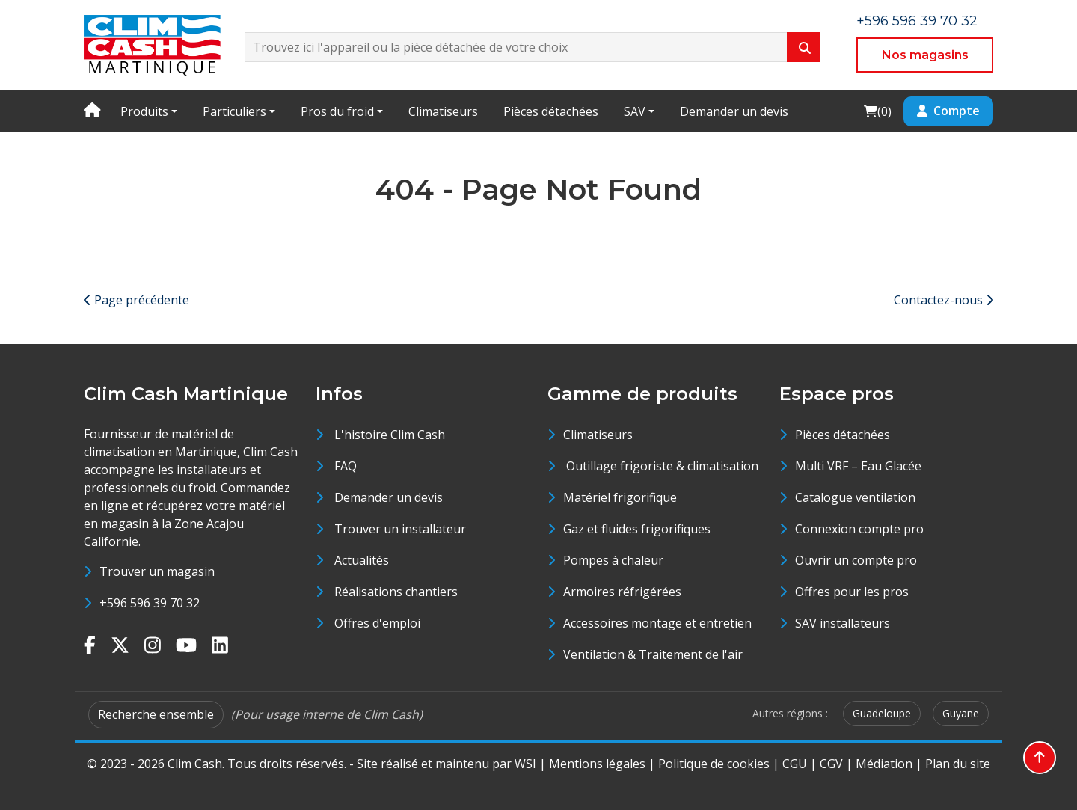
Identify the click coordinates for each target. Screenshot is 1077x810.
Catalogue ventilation (855, 497)
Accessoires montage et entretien (657, 623)
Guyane (960, 713)
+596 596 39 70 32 (917, 21)
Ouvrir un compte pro (856, 560)
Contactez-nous (943, 300)
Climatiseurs (443, 111)
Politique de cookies (714, 763)
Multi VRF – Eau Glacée (858, 466)
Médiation (884, 763)
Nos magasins (925, 55)
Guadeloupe (882, 713)
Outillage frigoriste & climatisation (660, 466)
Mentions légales (597, 763)
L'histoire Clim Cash (389, 434)
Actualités (361, 560)
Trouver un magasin (157, 571)
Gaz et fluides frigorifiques (637, 529)
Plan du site (957, 763)
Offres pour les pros (852, 591)
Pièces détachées (550, 111)
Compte (948, 110)
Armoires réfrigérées (622, 591)
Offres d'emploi (377, 623)
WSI (525, 763)
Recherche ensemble (156, 714)
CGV (831, 763)
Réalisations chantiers (396, 591)
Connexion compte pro (859, 529)
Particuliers (234, 111)
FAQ (345, 466)
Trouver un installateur (400, 529)
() (877, 111)
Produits (144, 111)
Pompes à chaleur (613, 560)
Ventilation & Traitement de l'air (653, 654)
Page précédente (136, 300)
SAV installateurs (842, 623)
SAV (634, 111)
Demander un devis (734, 111)
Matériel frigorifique (620, 497)
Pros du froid (337, 111)
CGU (794, 763)
